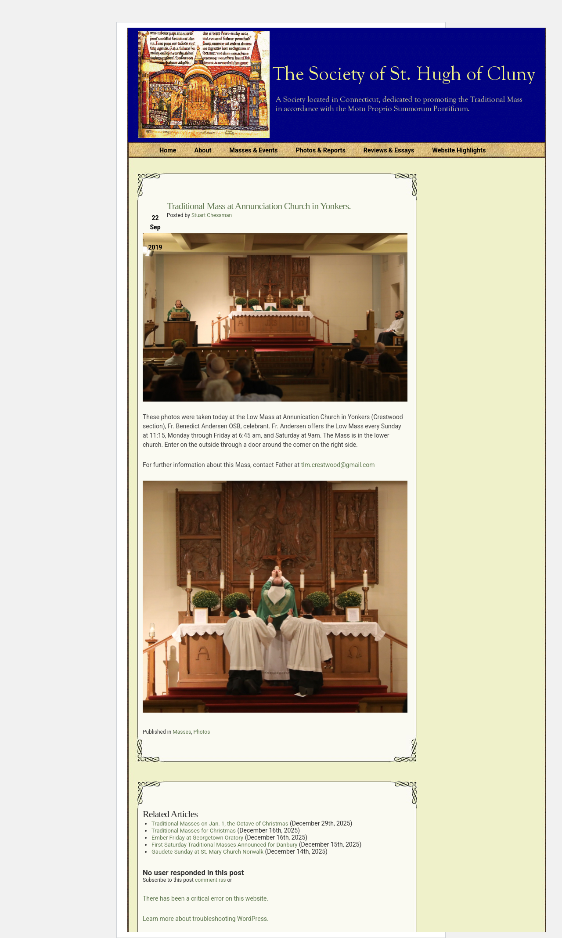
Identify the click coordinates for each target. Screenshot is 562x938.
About (203, 150)
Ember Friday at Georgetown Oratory (197, 837)
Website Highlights (459, 150)
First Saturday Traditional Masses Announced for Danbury (224, 844)
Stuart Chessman (211, 215)
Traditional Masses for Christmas (193, 830)
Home (168, 150)
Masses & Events (253, 150)
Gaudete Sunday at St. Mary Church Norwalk (207, 851)
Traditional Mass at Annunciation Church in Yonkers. (259, 205)
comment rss (210, 880)
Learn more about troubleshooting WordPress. (206, 918)
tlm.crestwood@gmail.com (338, 464)
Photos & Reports (320, 150)
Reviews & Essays (389, 150)
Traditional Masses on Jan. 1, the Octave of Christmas (219, 823)
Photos (202, 732)
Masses (182, 732)
